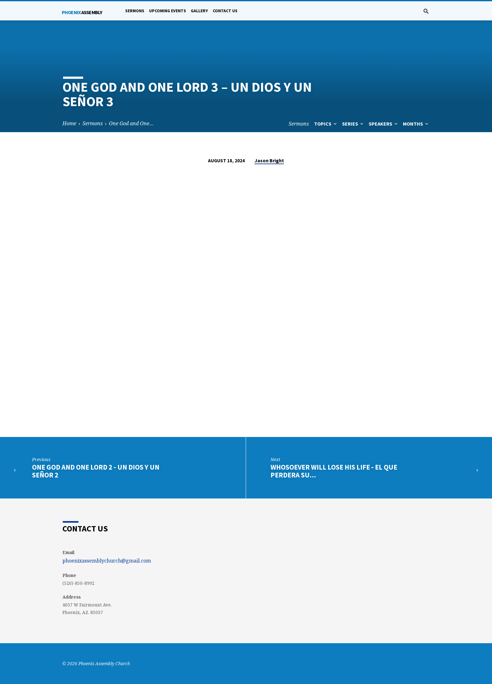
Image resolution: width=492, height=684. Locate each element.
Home (69, 123)
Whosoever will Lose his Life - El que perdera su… (333, 471)
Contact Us (225, 10)
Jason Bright (269, 160)
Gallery (199, 10)
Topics (326, 124)
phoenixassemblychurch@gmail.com (106, 560)
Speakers (384, 124)
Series (353, 124)
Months (416, 124)
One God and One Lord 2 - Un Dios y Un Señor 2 (95, 471)
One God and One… (131, 123)
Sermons (134, 10)
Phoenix (82, 12)
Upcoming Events (167, 10)
